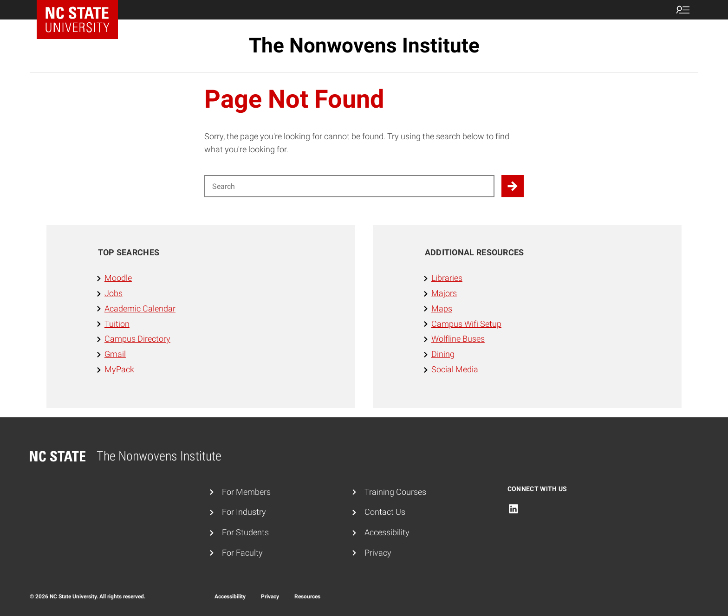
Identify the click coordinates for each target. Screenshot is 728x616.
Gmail (115, 354)
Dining (443, 354)
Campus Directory (137, 339)
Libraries (446, 278)
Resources (307, 596)
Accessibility (387, 532)
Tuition (117, 324)
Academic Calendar (140, 308)
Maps (441, 308)
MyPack (119, 369)
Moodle (118, 278)
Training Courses (395, 492)
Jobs (113, 293)
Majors (444, 293)
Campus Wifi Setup (466, 324)
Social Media (454, 369)
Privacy (377, 553)
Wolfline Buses (458, 339)
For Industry (244, 512)
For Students (245, 532)
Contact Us (384, 512)
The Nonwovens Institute (364, 45)
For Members (246, 492)
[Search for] (349, 186)
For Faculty (242, 553)
